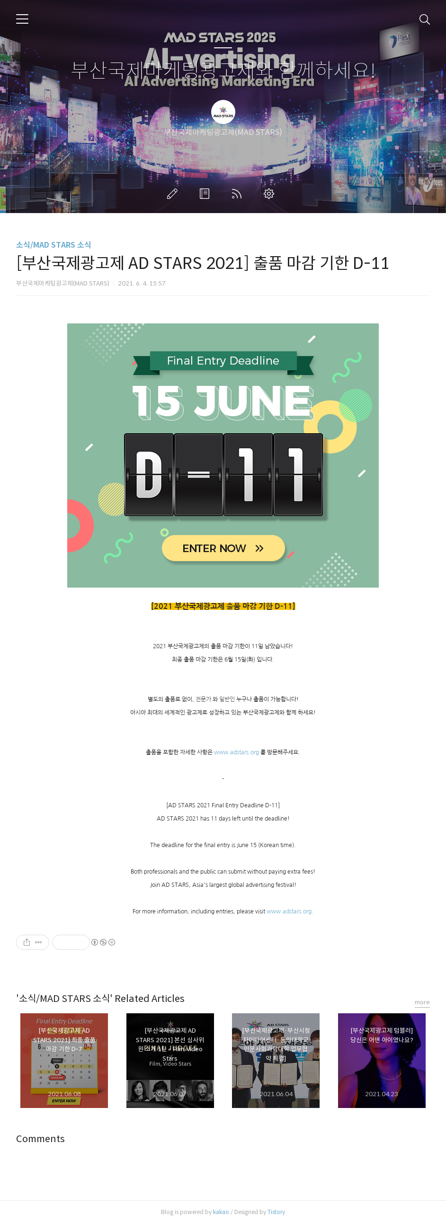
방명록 (206, 193)
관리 (270, 193)
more (422, 1002)
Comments (40, 1139)
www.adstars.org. (290, 911)
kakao (221, 1211)
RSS (238, 193)
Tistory (276, 1211)
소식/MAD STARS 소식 (53, 245)
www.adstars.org (236, 752)
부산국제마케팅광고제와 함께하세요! (223, 71)
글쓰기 (174, 193)
